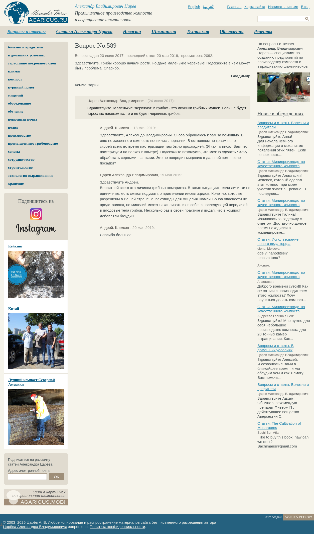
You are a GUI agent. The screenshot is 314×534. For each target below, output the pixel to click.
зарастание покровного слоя (32, 63)
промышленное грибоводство (33, 143)
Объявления (232, 31)
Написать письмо (283, 7)
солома (14, 151)
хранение (16, 184)
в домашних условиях (26, 55)
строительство (20, 167)
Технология (198, 31)
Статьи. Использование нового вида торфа (277, 241)
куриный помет (21, 87)
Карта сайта (254, 7)
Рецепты (263, 31)
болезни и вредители (25, 47)
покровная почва (22, 119)
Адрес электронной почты (29, 471)
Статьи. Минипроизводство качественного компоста (281, 163)
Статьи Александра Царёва (84, 31)
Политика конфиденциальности (117, 526)
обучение (15, 111)
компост (15, 79)
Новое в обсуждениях (280, 113)
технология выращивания (30, 175)
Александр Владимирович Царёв (105, 6)
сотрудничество (21, 159)
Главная (234, 7)
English (194, 7)
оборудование (19, 103)
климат (14, 71)
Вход (305, 7)
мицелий (15, 95)
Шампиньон (163, 31)
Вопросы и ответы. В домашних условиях (275, 347)
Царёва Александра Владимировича (35, 526)
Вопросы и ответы (26, 31)
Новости (132, 31)
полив (13, 127)
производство (19, 135)
